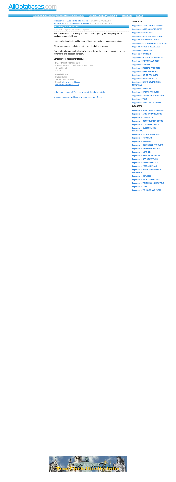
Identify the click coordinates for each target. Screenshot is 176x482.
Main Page (127, 15)
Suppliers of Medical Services (78, 23)
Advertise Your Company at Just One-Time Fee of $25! (58, 15)
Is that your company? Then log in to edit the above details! (79, 92)
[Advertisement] (29, 62)
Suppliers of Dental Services (77, 21)
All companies (59, 21)
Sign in (139, 15)
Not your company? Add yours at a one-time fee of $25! (78, 97)
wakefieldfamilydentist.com (67, 84)
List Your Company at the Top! (103, 15)
